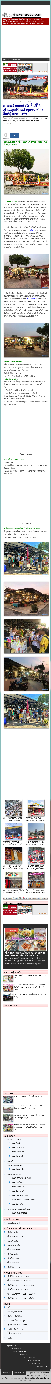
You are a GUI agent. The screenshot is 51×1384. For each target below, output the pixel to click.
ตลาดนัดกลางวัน (9, 121)
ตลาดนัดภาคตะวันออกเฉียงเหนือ (24, 1200)
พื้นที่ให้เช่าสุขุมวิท (14, 1258)
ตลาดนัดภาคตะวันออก (20, 1195)
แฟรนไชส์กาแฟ (13, 1223)
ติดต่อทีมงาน (7, 1372)
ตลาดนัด (44, 118)
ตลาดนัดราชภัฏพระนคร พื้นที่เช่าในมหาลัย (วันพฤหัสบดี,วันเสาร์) (29, 1116)
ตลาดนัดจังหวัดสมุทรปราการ (27, 121)
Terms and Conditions (33, 1378)
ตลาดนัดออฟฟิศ (18, 1169)
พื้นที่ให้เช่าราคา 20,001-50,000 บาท (21, 1294)
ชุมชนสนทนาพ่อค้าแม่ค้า (17, 1325)
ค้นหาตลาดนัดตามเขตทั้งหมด (18, 1209)
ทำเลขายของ (32, 299)
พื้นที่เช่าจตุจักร (13, 1254)
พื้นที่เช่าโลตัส (12, 1232)
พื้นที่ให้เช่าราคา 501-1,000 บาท (19, 1281)
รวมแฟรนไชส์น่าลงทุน (16, 1320)
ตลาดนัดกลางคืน (18, 1156)
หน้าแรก (10, 1307)
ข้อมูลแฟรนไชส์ (11, 1345)
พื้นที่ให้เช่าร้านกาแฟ (15, 1237)
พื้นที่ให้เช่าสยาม (13, 1267)
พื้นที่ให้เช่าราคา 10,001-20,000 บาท (21, 1289)
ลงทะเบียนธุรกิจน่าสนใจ (36, 1363)
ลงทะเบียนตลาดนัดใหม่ (33, 1360)
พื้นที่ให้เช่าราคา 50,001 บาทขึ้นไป (20, 1298)
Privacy (7, 1378)
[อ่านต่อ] (39, 964)
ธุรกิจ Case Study (19, 1351)
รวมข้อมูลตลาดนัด (14, 1312)
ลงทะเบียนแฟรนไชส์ (29, 1357)
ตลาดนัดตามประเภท (15, 1166)
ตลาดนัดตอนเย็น (18, 1152)
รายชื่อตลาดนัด (16, 1348)
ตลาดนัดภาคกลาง (18, 1187)
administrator (33, 118)
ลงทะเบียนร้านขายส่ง (42, 1366)
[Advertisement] (25, 41)
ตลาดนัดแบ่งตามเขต (19, 1213)
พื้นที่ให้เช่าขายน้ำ (14, 1250)
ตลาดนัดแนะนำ (10, 1093)
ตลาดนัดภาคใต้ (17, 1204)
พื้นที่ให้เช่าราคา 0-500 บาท (18, 1276)
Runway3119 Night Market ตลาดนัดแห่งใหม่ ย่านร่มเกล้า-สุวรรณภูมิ (29, 1107)
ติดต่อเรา (10, 1338)
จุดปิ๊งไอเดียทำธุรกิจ (15, 1329)
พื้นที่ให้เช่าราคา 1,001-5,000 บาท (20, 1285)
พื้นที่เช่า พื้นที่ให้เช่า (15, 1316)
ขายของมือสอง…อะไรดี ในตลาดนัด (28, 1096)
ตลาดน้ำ (10, 1161)
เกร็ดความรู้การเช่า (14, 1334)
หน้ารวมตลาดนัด (14, 1140)
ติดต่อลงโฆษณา (19, 1372)
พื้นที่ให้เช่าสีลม (13, 1263)
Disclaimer (45, 1378)
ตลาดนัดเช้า (16, 1143)
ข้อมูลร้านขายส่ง (25, 1354)
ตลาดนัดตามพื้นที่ (14, 1175)
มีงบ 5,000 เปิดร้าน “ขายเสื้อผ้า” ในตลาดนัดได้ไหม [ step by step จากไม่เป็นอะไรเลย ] (29, 987)
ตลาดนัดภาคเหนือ (19, 1191)
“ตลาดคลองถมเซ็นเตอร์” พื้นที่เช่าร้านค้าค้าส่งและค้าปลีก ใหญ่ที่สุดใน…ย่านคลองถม (29, 1127)
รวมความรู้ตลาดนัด (12, 972)
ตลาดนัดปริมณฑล (19, 1182)
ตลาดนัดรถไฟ (12, 1241)
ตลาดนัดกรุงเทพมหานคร (21, 1178)
